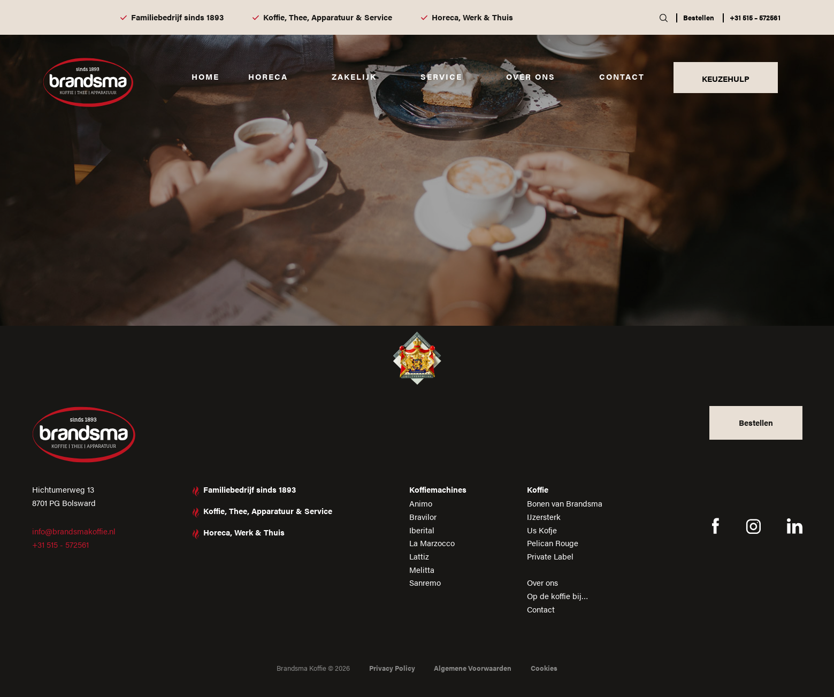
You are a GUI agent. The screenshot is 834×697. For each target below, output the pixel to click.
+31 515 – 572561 (755, 17)
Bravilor (423, 516)
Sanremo (425, 582)
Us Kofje (542, 529)
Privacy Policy (392, 668)
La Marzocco (432, 542)
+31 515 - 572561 (60, 544)
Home (205, 76)
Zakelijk (354, 76)
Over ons (530, 76)
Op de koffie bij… (557, 595)
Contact (622, 76)
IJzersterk (544, 516)
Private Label (550, 556)
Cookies (544, 668)
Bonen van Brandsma (564, 503)
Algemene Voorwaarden (472, 668)
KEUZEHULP (725, 78)
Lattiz (419, 556)
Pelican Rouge (552, 542)
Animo (420, 503)
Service (441, 76)
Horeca (268, 76)
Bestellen (698, 17)
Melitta (421, 569)
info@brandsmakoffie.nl (74, 531)
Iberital (421, 529)
